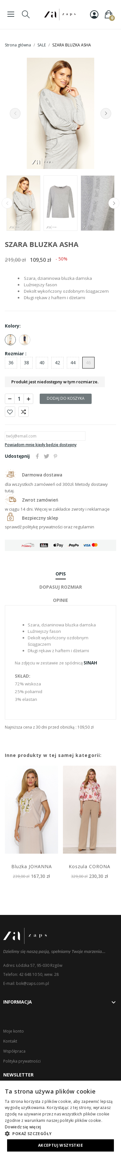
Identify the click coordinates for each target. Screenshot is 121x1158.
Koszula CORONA (89, 866)
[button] (60, 1133)
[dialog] (60, 1119)
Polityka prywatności (22, 1061)
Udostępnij (37, 456)
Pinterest (55, 456)
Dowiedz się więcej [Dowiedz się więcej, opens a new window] (23, 1127)
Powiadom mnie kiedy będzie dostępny (40, 444)
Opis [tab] (60, 574)
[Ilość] (19, 399)
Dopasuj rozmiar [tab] (60, 587)
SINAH (90, 663)
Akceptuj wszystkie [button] (60, 1145)
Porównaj (23, 411)
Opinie (60, 600)
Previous (15, 113)
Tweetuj (46, 456)
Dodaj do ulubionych (10, 411)
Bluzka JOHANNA (31, 866)
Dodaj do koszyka (66, 398)
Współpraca (14, 1051)
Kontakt (10, 1041)
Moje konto (13, 1031)
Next (105, 113)
